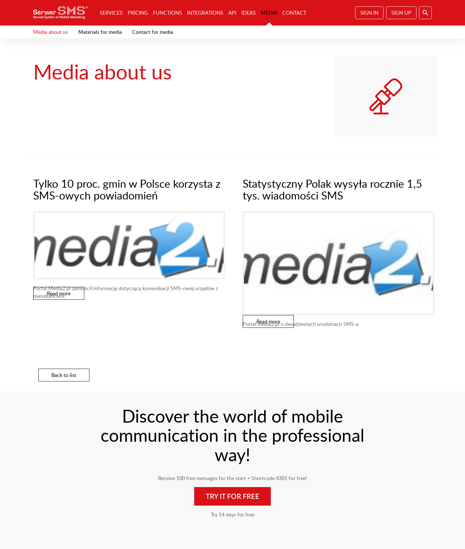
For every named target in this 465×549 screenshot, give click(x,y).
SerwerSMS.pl (62, 13)
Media (269, 12)
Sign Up (401, 12)
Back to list (63, 375)
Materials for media (100, 31)
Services (111, 12)
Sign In (369, 12)
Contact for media (152, 31)
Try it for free (232, 496)
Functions (167, 12)
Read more (59, 293)
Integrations (205, 12)
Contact (294, 12)
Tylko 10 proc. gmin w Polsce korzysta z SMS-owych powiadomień (126, 189)
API (232, 12)
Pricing (138, 12)
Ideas (248, 12)
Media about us (50, 31)
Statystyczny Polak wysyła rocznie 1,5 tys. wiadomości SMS (332, 189)
